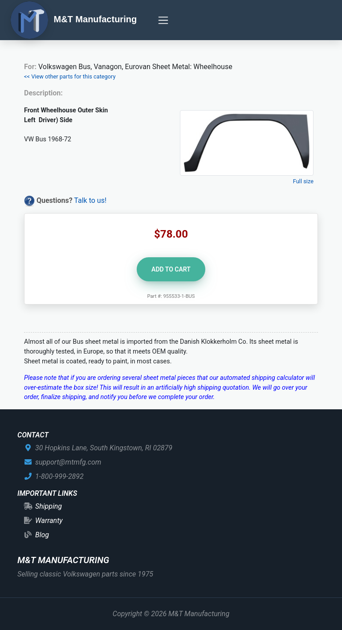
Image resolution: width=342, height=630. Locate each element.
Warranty (49, 520)
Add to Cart (171, 269)
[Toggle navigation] (163, 20)
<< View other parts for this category (70, 76)
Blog (42, 535)
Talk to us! (90, 200)
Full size (303, 181)
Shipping (48, 506)
